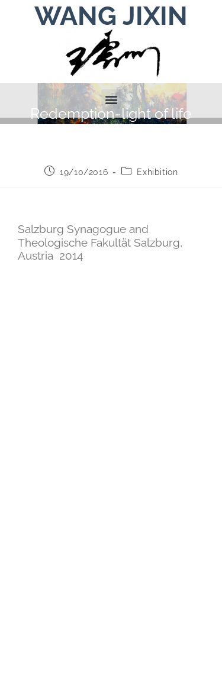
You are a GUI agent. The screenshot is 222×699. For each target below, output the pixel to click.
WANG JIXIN (111, 16)
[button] (111, 99)
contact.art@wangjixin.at (109, 642)
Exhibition (157, 207)
